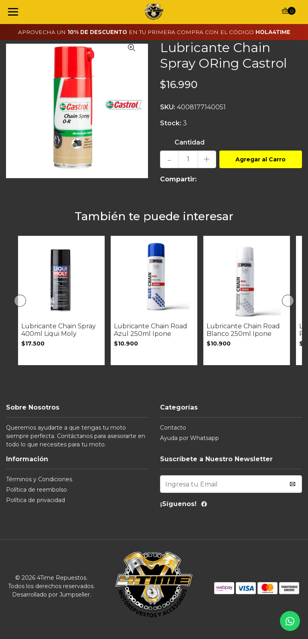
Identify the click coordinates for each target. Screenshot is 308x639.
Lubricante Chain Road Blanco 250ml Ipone (243, 330)
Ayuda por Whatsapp (189, 438)
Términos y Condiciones (39, 479)
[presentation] (20, 301)
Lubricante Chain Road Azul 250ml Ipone (150, 330)
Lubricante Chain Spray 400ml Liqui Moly (58, 330)
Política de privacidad (35, 500)
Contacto (173, 427)
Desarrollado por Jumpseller (51, 594)
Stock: (170, 123)
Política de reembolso (36, 489)
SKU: (167, 107)
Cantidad (189, 142)
